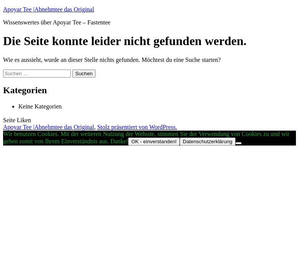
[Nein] (239, 143)
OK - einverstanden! (154, 141)
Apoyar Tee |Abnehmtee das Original (48, 9)
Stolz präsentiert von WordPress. (137, 127)
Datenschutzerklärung (207, 141)
